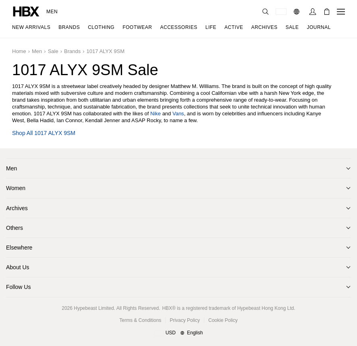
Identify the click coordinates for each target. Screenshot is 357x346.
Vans (178, 114)
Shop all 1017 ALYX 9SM (43, 133)
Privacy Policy (185, 320)
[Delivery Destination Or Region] (281, 12)
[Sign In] (313, 12)
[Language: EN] (298, 12)
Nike (155, 114)
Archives (17, 208)
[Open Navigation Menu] (341, 12)
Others (14, 228)
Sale (53, 51)
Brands (72, 51)
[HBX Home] (26, 11)
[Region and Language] (178, 333)
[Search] (266, 12)
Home (19, 51)
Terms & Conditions (140, 320)
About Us (17, 267)
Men (52, 11)
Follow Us (18, 287)
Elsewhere (19, 247)
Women (15, 188)
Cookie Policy (223, 320)
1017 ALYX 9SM (106, 51)
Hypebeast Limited (94, 308)
